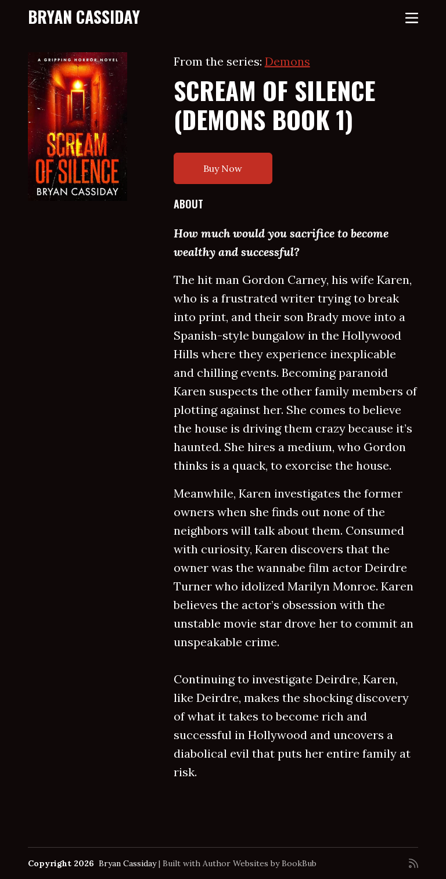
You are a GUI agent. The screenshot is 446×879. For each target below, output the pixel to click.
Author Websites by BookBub (259, 863)
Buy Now (222, 168)
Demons (287, 61)
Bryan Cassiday (84, 16)
